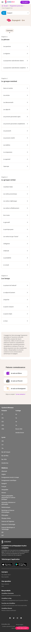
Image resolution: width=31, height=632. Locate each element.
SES (2, 532)
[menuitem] (9, 30)
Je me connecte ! (20, 394)
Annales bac (5, 463)
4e (16, 421)
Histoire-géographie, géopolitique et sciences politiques (8, 497)
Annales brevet (20, 432)
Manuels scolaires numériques (9, 610)
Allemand (4, 471)
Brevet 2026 (19, 429)
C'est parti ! (25, 2)
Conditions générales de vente (8, 626)
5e (16, 418)
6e (16, 414)
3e (16, 425)
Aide (3, 586)
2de (3, 441)
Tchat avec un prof (22, 628)
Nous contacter (5, 584)
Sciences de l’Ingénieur (8, 521)
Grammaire (9, 30)
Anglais (4, 474)
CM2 (3, 429)
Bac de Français (6, 452)
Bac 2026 (4, 459)
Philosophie (5, 515)
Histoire (4, 492)
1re (2, 444)
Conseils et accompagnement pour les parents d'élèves (15, 600)
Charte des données (22, 626)
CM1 (3, 425)
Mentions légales (19, 624)
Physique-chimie (6, 518)
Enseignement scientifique (9, 480)
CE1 (3, 418)
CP (2, 414)
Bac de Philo (5, 455)
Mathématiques (6, 507)
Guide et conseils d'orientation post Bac (11, 595)
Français (4, 486)
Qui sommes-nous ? (6, 574)
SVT (3, 535)
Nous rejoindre (5, 577)
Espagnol (4, 483)
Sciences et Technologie (8, 524)
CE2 (3, 421)
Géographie (5, 489)
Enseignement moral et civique (10, 477)
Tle (2, 448)
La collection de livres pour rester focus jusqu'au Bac (14, 605)
